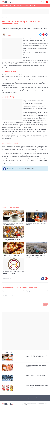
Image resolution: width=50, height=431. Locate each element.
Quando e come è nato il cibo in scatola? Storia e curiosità (11, 265)
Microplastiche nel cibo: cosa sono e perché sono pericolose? (35, 282)
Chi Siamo (32, 5)
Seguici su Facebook (29, 194)
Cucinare (16, 5)
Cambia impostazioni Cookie (40, 423)
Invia (45, 330)
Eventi (26, 5)
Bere (11, 5)
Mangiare (5, 5)
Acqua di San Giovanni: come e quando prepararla (36, 391)
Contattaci (12, 423)
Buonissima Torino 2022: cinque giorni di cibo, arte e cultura (13, 298)
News (21, 5)
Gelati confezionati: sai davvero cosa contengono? (35, 401)
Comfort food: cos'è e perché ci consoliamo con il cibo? (11, 282)
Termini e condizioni (28, 424)
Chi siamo (4, 423)
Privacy (20, 423)
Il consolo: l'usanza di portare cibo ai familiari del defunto (13, 249)
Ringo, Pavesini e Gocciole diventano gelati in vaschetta (37, 412)
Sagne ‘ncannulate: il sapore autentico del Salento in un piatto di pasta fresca (37, 381)
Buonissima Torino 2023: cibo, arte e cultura (36, 249)
